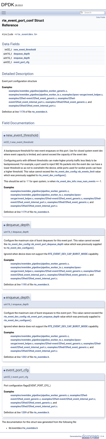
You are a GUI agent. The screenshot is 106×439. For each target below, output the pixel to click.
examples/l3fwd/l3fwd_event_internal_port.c (32, 105)
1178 (22, 111)
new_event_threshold (25, 49)
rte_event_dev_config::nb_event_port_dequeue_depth (35, 244)
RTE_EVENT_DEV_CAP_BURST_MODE (68, 254)
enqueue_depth (22, 58)
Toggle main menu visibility (4, 11)
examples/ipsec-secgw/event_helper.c (82, 94)
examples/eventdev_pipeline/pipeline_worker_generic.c (38, 91)
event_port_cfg (21, 62)
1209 (24, 412)
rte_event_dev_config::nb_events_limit (75, 171)
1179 (24, 212)
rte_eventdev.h (26, 34)
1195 (24, 284)
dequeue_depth (22, 53)
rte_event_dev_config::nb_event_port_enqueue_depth (31, 316)
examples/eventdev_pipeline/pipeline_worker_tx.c (35, 94)
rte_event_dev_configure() (52, 175)
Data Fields (100, 17)
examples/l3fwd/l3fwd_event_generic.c (66, 102)
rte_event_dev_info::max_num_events (76, 181)
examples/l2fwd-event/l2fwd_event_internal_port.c (68, 399)
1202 (24, 357)
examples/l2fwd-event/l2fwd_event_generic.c (33, 98)
